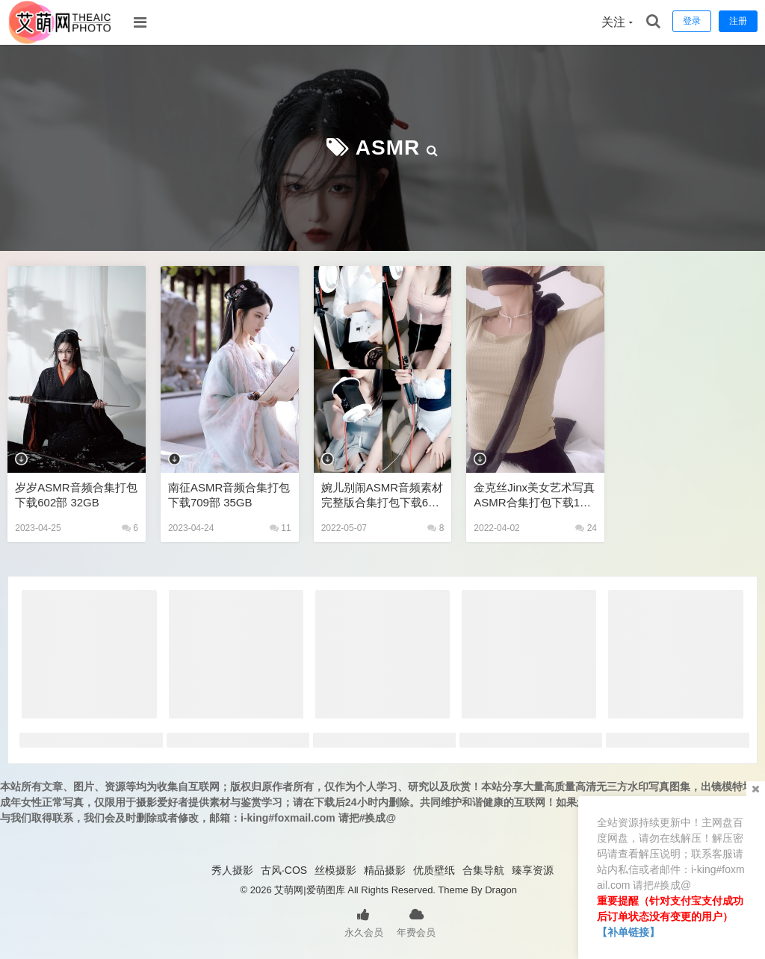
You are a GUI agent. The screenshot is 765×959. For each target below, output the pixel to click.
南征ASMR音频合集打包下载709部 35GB (229, 495)
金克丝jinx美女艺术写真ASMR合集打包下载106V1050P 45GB (534, 495)
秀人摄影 (232, 870)
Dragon (501, 890)
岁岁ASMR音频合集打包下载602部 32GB (76, 495)
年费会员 (416, 921)
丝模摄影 (335, 870)
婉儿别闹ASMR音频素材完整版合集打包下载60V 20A (382, 495)
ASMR (388, 147)
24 (586, 528)
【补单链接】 (628, 932)
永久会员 (363, 921)
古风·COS (284, 870)
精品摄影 (385, 870)
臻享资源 (533, 870)
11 (280, 528)
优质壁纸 (434, 870)
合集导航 (483, 870)
